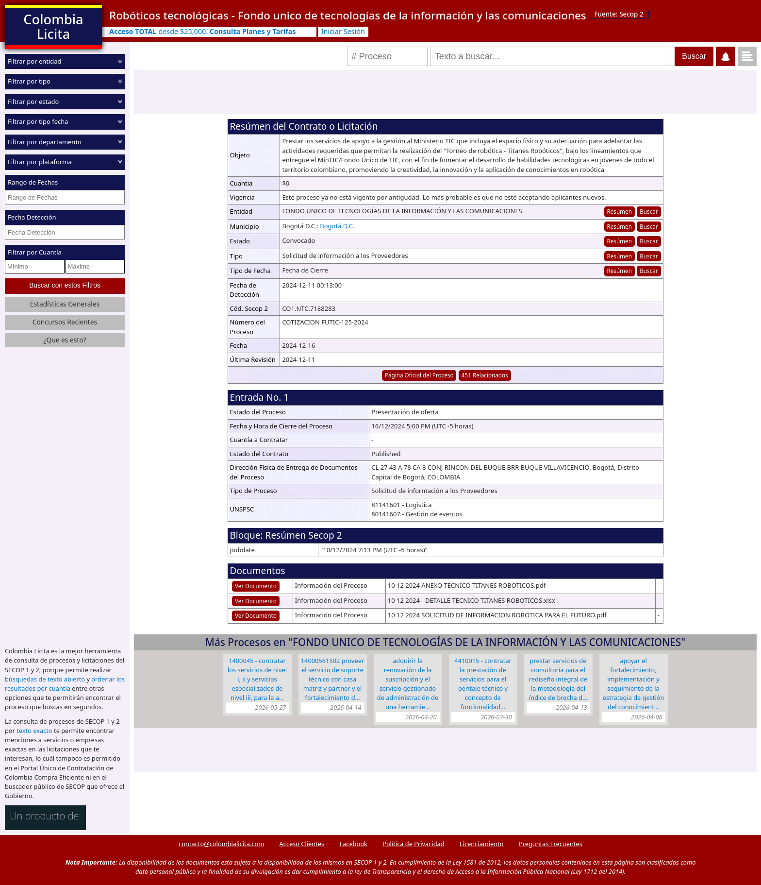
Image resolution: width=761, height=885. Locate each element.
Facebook (353, 842)
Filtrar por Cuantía (35, 252)
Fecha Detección (32, 217)
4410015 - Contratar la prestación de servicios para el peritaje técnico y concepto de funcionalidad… (483, 684)
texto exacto (34, 729)
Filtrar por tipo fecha (38, 121)
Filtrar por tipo (29, 81)
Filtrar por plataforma (40, 161)
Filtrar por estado (33, 101)
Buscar (649, 211)
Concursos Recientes (65, 320)
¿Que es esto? (64, 338)
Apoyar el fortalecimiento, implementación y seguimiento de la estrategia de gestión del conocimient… (633, 684)
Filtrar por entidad (35, 61)
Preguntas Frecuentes (550, 842)
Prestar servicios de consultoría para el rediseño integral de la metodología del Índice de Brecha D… (558, 679)
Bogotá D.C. (337, 225)
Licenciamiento (482, 842)
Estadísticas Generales (65, 302)
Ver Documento (256, 586)
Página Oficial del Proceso (419, 375)
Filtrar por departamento (45, 141)
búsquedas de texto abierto (45, 678)
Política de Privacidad (413, 842)
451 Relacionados (485, 375)
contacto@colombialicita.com (221, 842)
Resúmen (619, 211)
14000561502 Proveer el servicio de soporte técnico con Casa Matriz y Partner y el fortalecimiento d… (332, 679)
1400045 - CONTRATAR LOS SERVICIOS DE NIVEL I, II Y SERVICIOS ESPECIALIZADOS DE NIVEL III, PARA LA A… (257, 679)
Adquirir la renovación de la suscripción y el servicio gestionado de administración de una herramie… (407, 684)
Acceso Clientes (301, 842)
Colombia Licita (53, 26)
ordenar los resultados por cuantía (65, 683)
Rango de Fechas (33, 182)
